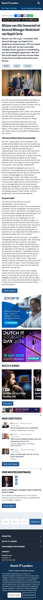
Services (28, 66)
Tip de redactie (9, 291)
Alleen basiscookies (28, 595)
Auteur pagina (8, 506)
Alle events (7, 403)
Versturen (35, 521)
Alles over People (10, 464)
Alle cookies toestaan (14, 595)
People (6, 66)
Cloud (17, 66)
